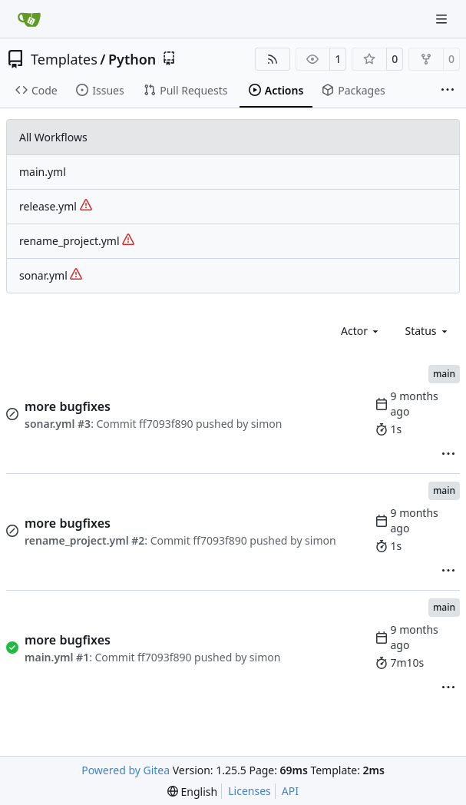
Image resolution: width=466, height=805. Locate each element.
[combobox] (361, 330)
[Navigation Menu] (443, 18)
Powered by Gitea (125, 770)
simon (267, 423)
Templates (64, 59)
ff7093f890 (166, 423)
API (290, 790)
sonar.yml (50, 275)
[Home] (29, 19)
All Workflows (53, 137)
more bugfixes (68, 406)
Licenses (249, 790)
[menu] (448, 453)
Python (132, 59)
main (444, 373)
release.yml (55, 206)
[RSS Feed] (272, 59)
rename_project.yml (76, 241)
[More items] (447, 91)
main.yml (42, 171)
